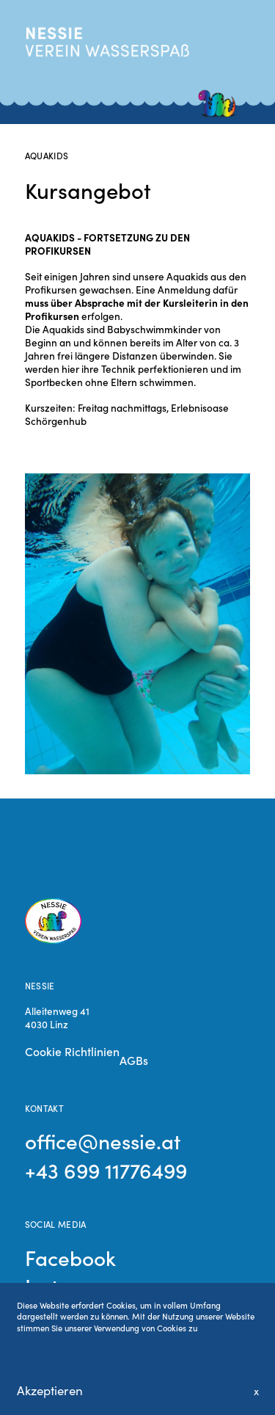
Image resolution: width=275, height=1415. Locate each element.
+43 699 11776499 (106, 1170)
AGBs (134, 1060)
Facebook (70, 1257)
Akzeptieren (50, 1390)
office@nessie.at (102, 1140)
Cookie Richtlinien (72, 1051)
